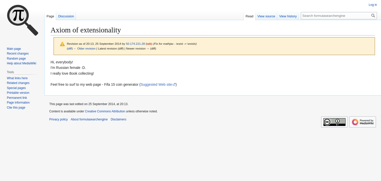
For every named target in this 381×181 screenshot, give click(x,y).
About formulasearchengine (89, 119)
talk (149, 43)
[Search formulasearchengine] (339, 15)
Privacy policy (58, 119)
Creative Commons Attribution (105, 111)
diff (70, 48)
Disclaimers (118, 119)
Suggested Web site (156, 84)
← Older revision (84, 48)
